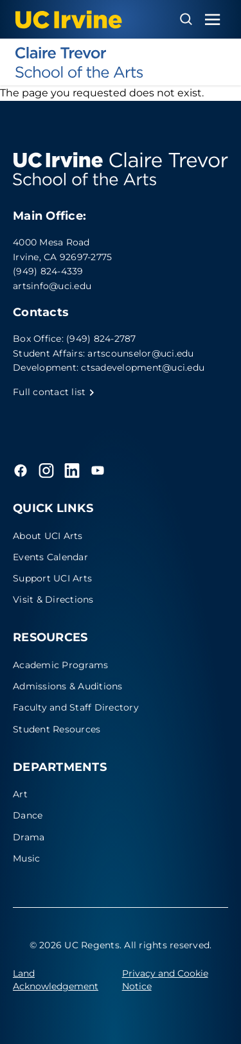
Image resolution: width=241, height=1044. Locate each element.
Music (26, 858)
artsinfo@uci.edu (52, 286)
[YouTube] (97, 470)
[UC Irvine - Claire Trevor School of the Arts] (120, 62)
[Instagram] (46, 470)
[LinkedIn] (72, 470)
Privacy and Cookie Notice (165, 980)
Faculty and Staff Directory (76, 707)
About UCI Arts (48, 536)
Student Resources (56, 729)
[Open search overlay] (186, 19)
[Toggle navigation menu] (213, 19)
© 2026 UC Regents (75, 945)
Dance (27, 815)
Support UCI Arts (52, 578)
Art (20, 794)
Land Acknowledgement (55, 980)
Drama (28, 837)
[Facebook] (20, 470)
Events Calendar (50, 557)
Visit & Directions (53, 599)
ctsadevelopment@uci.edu (142, 367)
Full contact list (54, 392)
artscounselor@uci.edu (140, 353)
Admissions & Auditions (68, 686)
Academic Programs (60, 665)
